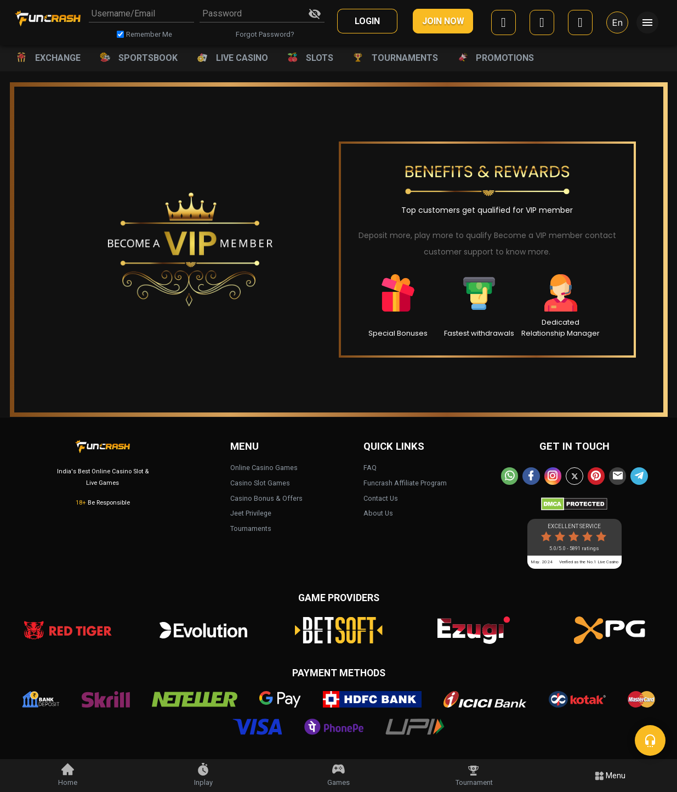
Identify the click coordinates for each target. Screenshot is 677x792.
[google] (542, 24)
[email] (616, 474)
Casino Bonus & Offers (266, 496)
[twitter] (574, 474)
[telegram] (637, 474)
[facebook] (503, 24)
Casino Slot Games (260, 481)
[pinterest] (595, 474)
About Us (378, 511)
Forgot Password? (265, 34)
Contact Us (380, 496)
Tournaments (250, 526)
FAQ (370, 466)
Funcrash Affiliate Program (405, 481)
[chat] (650, 740)
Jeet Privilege (250, 511)
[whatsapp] (512, 474)
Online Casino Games (264, 466)
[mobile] (580, 24)
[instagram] (553, 474)
